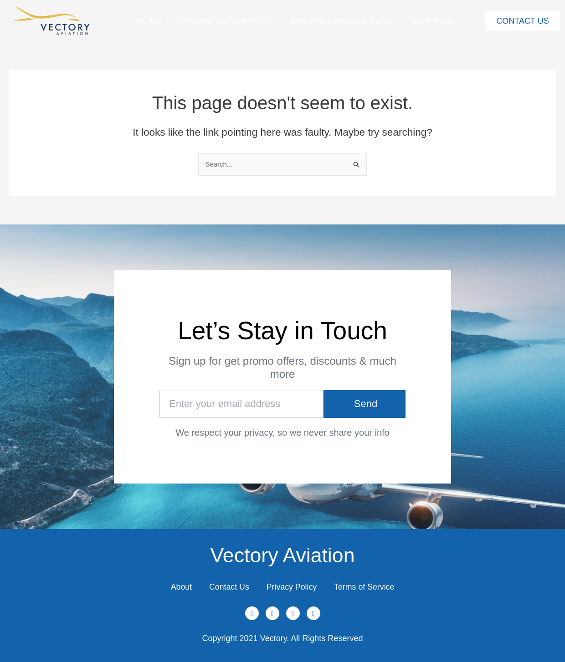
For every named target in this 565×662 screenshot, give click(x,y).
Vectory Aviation (282, 554)
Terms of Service (366, 586)
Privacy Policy (292, 586)
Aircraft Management (341, 20)
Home (149, 20)
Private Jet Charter (226, 20)
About (179, 586)
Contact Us (228, 586)
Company (431, 20)
